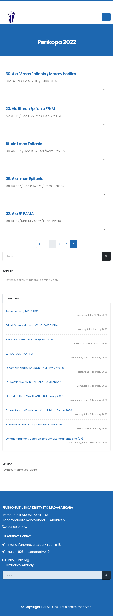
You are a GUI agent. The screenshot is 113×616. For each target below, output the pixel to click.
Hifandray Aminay (20, 565)
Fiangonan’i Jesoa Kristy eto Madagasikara (37, 507)
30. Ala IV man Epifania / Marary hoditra (41, 74)
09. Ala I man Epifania (24, 178)
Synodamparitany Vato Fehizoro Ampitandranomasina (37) (44, 439)
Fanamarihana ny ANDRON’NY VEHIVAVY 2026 (35, 368)
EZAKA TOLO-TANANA (19, 354)
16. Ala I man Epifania (24, 144)
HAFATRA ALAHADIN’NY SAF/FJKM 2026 (30, 339)
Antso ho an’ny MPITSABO (22, 311)
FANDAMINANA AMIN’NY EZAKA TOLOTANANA (33, 382)
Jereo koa (13, 298)
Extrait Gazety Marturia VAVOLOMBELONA (32, 325)
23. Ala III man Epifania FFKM (30, 108)
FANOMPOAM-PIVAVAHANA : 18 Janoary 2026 (34, 396)
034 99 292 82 (15, 527)
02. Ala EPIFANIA (20, 213)
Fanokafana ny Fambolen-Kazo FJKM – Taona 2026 (39, 410)
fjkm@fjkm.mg (17, 560)
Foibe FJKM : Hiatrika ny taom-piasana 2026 (34, 424)
